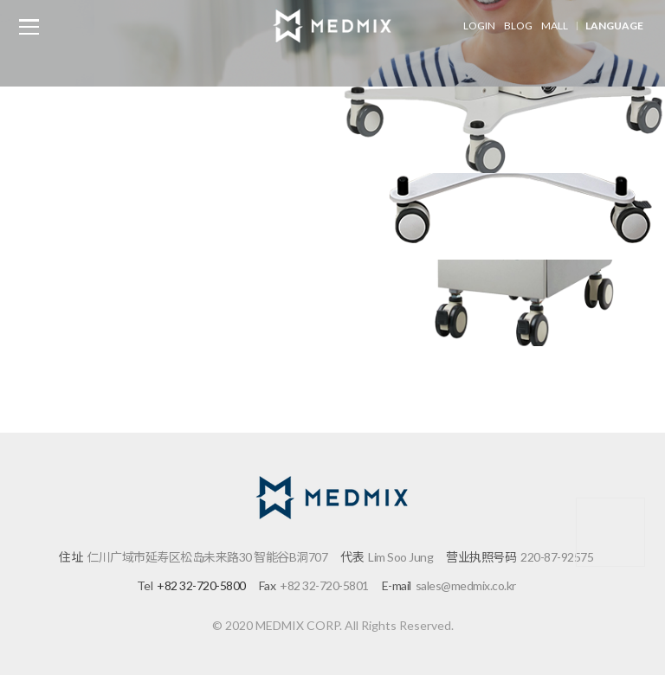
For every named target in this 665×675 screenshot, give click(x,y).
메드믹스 (332, 26)
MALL (554, 25)
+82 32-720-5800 (201, 585)
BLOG (518, 25)
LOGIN (479, 25)
